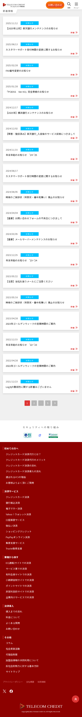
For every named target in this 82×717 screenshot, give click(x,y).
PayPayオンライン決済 (18, 537)
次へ (54, 403)
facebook (11, 691)
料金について (13, 617)
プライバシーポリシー (13, 681)
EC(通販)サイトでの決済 (18, 563)
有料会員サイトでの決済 (19, 574)
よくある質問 (13, 623)
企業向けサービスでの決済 (20, 597)
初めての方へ (11, 448)
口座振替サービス (15, 520)
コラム (9, 643)
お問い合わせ (55, 5)
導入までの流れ (14, 611)
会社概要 (30, 681)
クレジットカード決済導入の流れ (23, 471)
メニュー (76, 8)
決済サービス (11, 491)
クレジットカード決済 (17, 497)
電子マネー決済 (14, 508)
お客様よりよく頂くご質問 (20, 482)
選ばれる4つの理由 (16, 477)
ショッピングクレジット (19, 531)
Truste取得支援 (14, 548)
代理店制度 (12, 654)
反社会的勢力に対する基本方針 (22, 666)
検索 (69, 8)
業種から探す (11, 557)
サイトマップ (13, 671)
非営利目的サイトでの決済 (20, 591)
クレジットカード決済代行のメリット (26, 459)
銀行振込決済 (13, 502)
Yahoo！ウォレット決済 (18, 514)
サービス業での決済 (16, 568)
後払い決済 (12, 525)
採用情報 (42, 681)
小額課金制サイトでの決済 (20, 580)
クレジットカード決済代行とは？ (23, 454)
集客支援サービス (15, 543)
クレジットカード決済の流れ (21, 465)
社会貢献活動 (13, 648)
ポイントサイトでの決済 (19, 585)
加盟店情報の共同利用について (22, 660)
